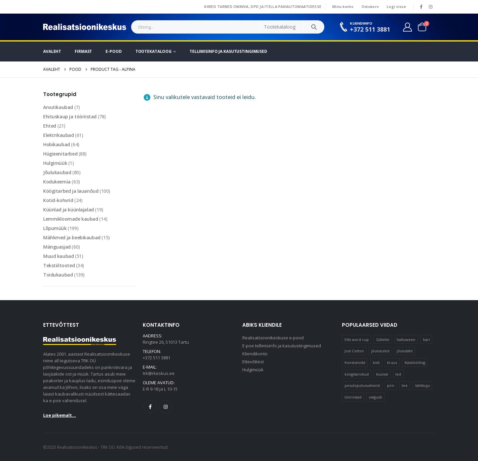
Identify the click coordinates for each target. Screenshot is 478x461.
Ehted (49, 126)
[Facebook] (421, 6)
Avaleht (52, 51)
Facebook (150, 406)
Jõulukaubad (57, 172)
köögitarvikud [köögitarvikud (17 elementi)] (357, 374)
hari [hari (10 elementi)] (426, 339)
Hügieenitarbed (60, 154)
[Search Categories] (282, 27)
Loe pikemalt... (59, 415)
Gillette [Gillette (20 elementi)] (382, 339)
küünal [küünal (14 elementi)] (382, 374)
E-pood (113, 51)
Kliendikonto (255, 354)
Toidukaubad (58, 275)
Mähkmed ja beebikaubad (72, 237)
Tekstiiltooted (59, 265)
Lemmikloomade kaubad (70, 219)
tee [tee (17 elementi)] (405, 385)
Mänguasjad (57, 247)
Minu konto (343, 6)
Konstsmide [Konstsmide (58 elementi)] (355, 362)
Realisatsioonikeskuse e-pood (273, 338)
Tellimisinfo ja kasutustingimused (228, 51)
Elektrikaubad (58, 135)
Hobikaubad (56, 144)
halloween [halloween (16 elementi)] (406, 339)
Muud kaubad (58, 256)
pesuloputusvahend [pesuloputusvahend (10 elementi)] (362, 385)
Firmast (83, 51)
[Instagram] (430, 6)
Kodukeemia (57, 181)
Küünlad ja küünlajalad (68, 209)
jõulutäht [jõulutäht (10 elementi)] (405, 350)
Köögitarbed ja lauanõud (70, 191)
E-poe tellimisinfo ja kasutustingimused (281, 346)
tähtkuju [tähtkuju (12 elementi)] (422, 385)
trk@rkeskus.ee (159, 373)
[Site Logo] (84, 27)
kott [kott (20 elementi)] (376, 362)
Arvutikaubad (58, 107)
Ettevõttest (253, 362)
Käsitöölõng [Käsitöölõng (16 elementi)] (415, 362)
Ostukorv (370, 6)
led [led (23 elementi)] (398, 374)
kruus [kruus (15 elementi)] (392, 362)
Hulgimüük (55, 163)
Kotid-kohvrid (58, 200)
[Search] (314, 27)
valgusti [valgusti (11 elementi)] (375, 397)
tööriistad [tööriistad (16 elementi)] (353, 397)
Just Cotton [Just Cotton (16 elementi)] (354, 350)
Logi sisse (396, 6)
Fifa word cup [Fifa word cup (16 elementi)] (357, 339)
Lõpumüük (55, 228)
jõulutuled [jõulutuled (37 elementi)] (380, 350)
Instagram (165, 406)
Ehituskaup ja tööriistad (70, 116)
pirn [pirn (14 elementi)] (390, 385)
